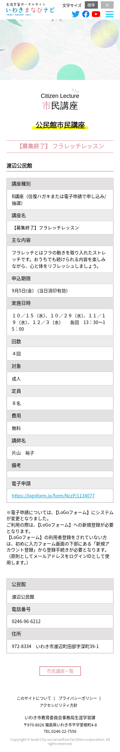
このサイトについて (34, 698)
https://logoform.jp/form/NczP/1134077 (53, 495)
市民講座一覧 (60, 671)
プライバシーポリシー (78, 698)
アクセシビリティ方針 (58, 705)
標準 (91, 5)
